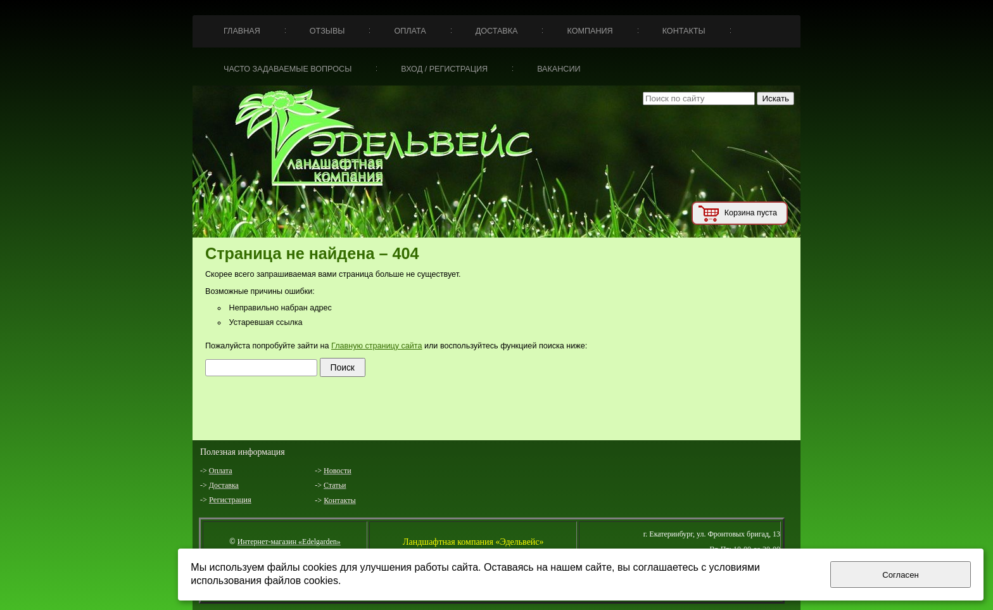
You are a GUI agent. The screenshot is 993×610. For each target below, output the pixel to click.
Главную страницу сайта (376, 345)
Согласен (900, 575)
